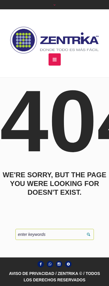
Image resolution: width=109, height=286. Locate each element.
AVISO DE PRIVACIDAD (31, 273)
